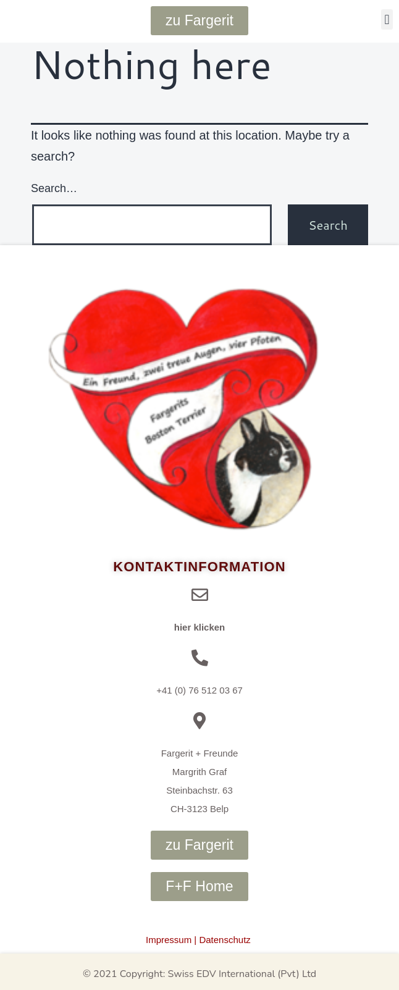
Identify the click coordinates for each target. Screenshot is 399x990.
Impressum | (171, 939)
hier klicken (199, 627)
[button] (387, 19)
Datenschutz (224, 939)
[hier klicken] (199, 594)
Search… (54, 188)
